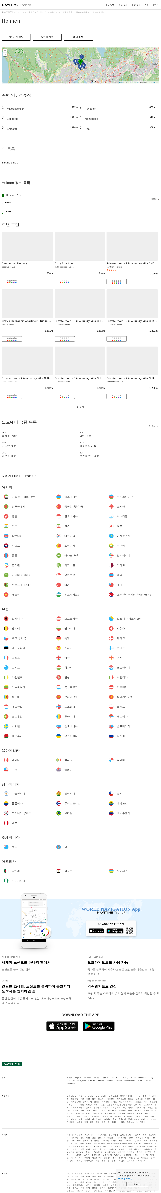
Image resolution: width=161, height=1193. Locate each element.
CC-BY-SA (155, 82)
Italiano (119, 1080)
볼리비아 (107, 1119)
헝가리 (102, 1111)
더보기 (155, 199)
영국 (82, 1111)
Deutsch (100, 1080)
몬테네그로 (97, 1113)
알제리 (114, 1122)
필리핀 (97, 1102)
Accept (137, 1184)
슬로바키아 (107, 1116)
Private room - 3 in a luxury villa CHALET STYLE (86, 321)
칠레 (114, 1119)
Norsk (139, 1080)
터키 (76, 1105)
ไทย (112, 1078)
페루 (97, 1122)
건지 (88, 1111)
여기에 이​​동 (47, 37)
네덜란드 (121, 1113)
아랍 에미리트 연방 (74, 1096)
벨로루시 (117, 1116)
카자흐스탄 (121, 1099)
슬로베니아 (96, 1116)
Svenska (148, 1080)
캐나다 (145, 1116)
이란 (88, 1099)
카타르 (114, 1102)
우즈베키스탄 (99, 1105)
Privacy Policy (125, 1178)
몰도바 (88, 1113)
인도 (82, 1099)
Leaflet (122, 82)
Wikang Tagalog (79, 1080)
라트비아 (80, 1113)
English (78, 1078)
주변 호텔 (78, 37)
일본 (94, 1099)
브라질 (79, 1122)
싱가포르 (138, 1102)
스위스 (106, 1108)
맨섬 (130, 1111)
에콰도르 (144, 1119)
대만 (82, 1105)
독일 (124, 1108)
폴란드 (139, 1113)
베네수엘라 (89, 1122)
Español (110, 1080)
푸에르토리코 (133, 1119)
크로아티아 (112, 1111)
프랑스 (75, 1111)
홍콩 (144, 1096)
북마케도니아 (110, 1113)
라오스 (131, 1099)
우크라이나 (128, 1116)
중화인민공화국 (126, 1096)
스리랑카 (139, 1099)
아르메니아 (89, 1096)
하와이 (87, 1119)
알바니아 (137, 1105)
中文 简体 (97, 1078)
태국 (145, 1102)
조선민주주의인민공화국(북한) (119, 1105)
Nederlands (71, 1083)
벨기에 (88, 1108)
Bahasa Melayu (122, 1078)
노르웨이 (130, 1113)
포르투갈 (148, 1113)
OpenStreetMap (134, 82)
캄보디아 (101, 1099)
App (146, 4)
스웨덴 (87, 1116)
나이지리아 (140, 1122)
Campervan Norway (14, 263)
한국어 (106, 1078)
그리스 (95, 1111)
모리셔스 (130, 1122)
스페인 (150, 1108)
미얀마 (148, 1099)
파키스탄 (105, 1102)
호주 (103, 1122)
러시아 (137, 1116)
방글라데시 (113, 1096)
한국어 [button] (156, 4)
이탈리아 (137, 1111)
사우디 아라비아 (125, 1102)
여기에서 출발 (16, 37)
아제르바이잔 (101, 1096)
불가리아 (97, 1108)
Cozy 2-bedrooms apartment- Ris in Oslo (28, 321)
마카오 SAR (76, 1102)
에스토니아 (140, 1108)
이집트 (122, 1122)
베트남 (89, 1105)
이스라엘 (74, 1099)
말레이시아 (87, 1102)
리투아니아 (148, 1111)
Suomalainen (129, 1080)
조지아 (138, 1096)
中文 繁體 (87, 1078)
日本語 (69, 1078)
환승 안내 (109, 4)
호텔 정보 (122, 4)
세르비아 (78, 1116)
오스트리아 (148, 1105)
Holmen (11, 21)
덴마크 (131, 1108)
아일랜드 (122, 1111)
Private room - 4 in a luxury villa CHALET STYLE (33, 378)
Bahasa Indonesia (138, 1078)
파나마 (73, 1119)
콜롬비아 (122, 1119)
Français (91, 1080)
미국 (80, 1119)
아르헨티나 (96, 1119)
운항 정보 (136, 4)
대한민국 (111, 1099)
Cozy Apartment (65, 263)
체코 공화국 (115, 1108)
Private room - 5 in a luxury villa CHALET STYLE (86, 378)
